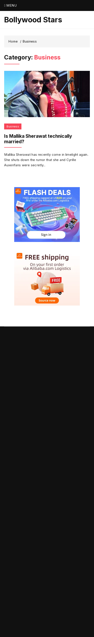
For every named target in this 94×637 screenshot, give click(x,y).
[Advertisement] (47, 476)
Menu (10, 5)
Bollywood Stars (33, 19)
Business (13, 126)
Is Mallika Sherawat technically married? (38, 138)
